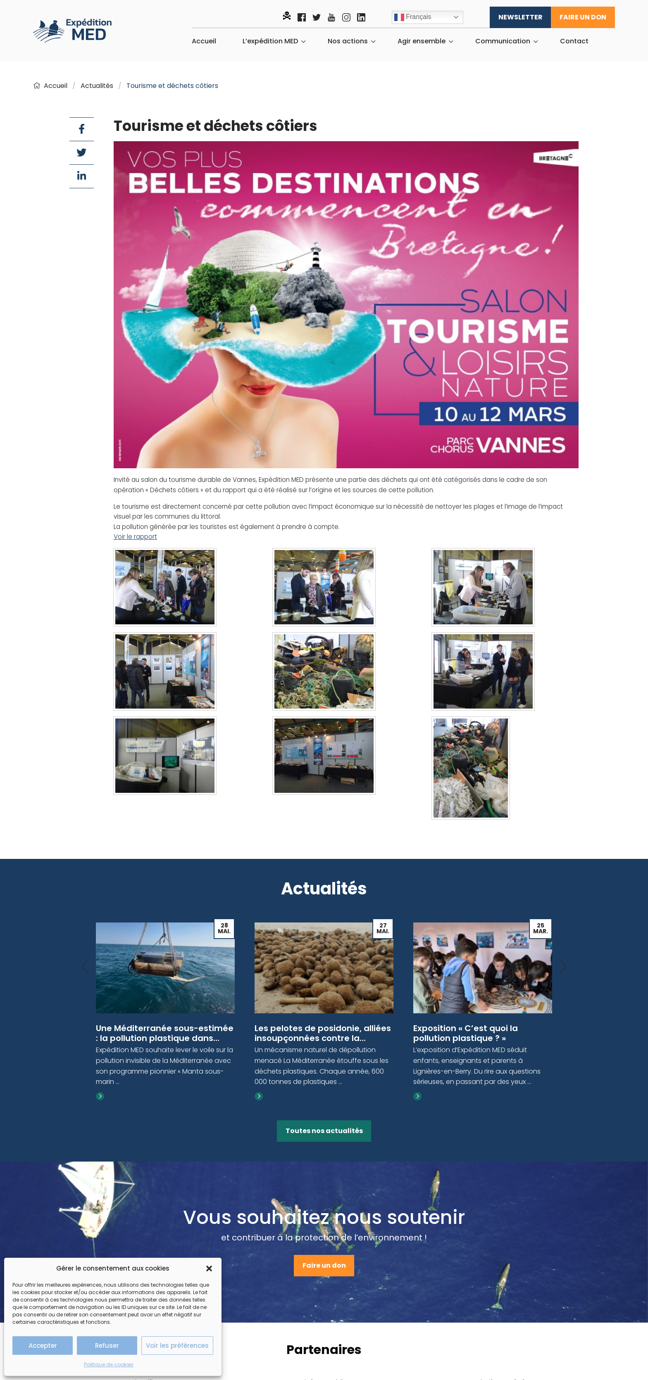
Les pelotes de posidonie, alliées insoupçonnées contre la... (323, 1033)
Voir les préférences (177, 1345)
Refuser (107, 1345)
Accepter (43, 1345)
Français (412, 17)
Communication (502, 41)
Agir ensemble (422, 41)
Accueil (204, 41)
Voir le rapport (135, 536)
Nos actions (348, 41)
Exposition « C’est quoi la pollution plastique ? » (465, 1033)
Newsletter (520, 17)
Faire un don (583, 17)
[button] (209, 1268)
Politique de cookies (108, 1364)
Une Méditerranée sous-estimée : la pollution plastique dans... (164, 1033)
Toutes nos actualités (324, 1131)
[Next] (563, 966)
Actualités (97, 85)
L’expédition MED (270, 41)
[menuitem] (204, 41)
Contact (574, 41)
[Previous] (85, 966)
